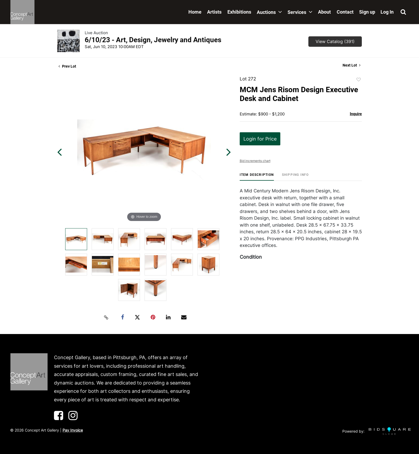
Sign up (367, 12)
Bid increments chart (255, 161)
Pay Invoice (73, 430)
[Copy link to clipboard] (106, 317)
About (324, 12)
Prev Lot (67, 66)
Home (194, 12)
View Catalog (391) (335, 41)
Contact (345, 12)
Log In (387, 12)
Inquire (356, 113)
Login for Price (260, 139)
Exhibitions (239, 12)
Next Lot (351, 65)
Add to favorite (358, 80)
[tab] (257, 177)
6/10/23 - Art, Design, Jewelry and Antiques (153, 40)
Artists (214, 12)
